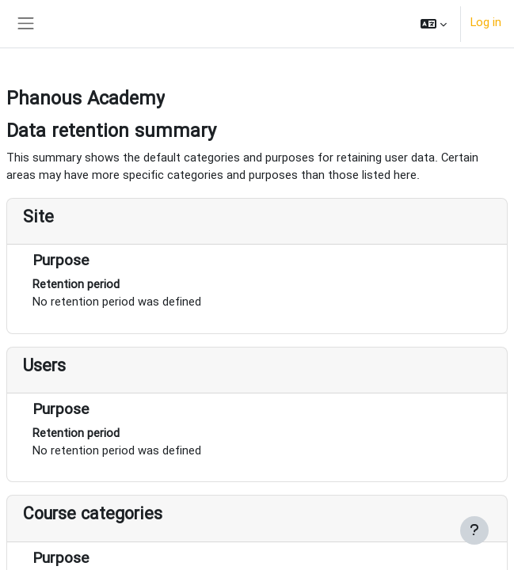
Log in (485, 23)
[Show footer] (474, 530)
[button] (433, 24)
